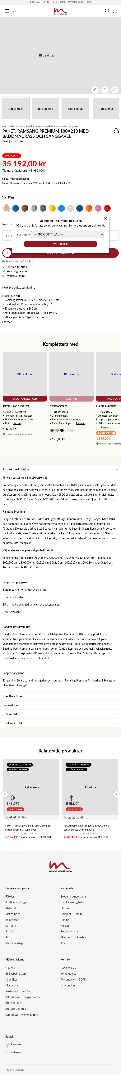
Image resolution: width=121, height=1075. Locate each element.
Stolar (8, 937)
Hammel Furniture (72, 913)
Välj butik (60, 244)
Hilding (65, 919)
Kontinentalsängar (16, 902)
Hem (4, 126)
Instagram (16, 1052)
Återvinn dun (13, 1002)
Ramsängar (12, 919)
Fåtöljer (9, 896)
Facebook (16, 1044)
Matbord (10, 908)
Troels (64, 943)
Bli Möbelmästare (15, 973)
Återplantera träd (15, 1008)
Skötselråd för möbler (18, 991)
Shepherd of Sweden (73, 937)
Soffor (9, 931)
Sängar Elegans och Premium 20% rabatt (23, 182)
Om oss (10, 967)
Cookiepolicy (68, 967)
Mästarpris (11, 985)
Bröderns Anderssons (73, 896)
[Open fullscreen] (115, 90)
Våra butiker (68, 985)
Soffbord (10, 925)
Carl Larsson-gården (73, 902)
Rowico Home (69, 931)
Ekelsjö (65, 908)
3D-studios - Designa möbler (22, 997)
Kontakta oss (68, 973)
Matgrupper (12, 913)
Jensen (65, 925)
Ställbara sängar (15, 943)
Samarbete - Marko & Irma (21, 1014)
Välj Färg (71, 399)
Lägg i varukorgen (25, 399)
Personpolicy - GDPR (73, 979)
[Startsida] (60, 10)
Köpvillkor (11, 979)
